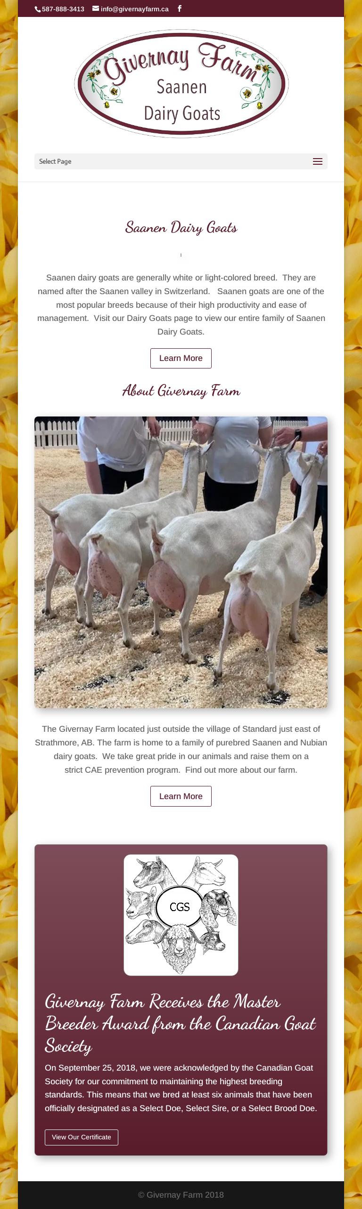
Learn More (181, 358)
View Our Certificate (81, 1137)
